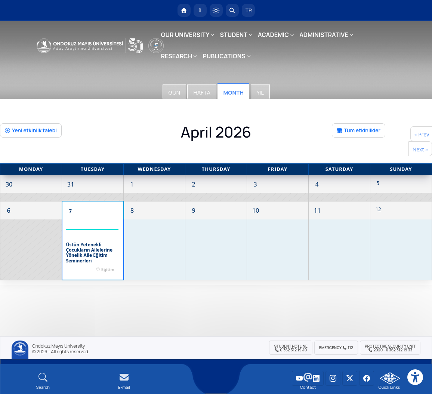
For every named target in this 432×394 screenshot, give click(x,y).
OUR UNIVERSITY (185, 35)
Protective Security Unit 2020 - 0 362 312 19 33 (390, 348)
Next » (420, 149)
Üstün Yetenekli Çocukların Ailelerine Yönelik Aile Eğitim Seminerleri (89, 253)
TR (248, 10)
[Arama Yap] (232, 10)
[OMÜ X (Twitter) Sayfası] (349, 378)
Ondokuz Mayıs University (58, 346)
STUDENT (233, 35)
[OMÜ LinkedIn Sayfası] (316, 378)
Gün (174, 92)
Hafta (201, 92)
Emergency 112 (336, 347)
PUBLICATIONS (224, 56)
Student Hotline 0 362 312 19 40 (290, 348)
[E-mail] (123, 381)
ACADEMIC (273, 35)
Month (233, 92)
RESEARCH (176, 56)
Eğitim (107, 269)
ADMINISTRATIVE (323, 35)
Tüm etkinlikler (358, 130)
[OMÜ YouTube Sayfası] (299, 378)
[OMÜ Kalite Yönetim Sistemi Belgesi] (390, 378)
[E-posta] (200, 10)
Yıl (260, 92)
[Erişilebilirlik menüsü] (415, 377)
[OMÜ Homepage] (184, 10)
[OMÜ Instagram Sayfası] (332, 378)
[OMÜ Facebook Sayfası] (366, 378)
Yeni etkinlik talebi (31, 130)
